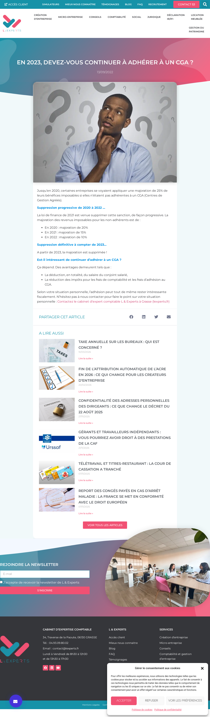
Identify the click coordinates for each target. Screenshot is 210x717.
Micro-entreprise (70, 17)
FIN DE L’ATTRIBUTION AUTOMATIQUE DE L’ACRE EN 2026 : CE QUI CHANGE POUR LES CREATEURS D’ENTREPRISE (122, 375)
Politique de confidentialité (168, 709)
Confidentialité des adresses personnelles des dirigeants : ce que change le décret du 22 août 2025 (124, 406)
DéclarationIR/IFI (176, 17)
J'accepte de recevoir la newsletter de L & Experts (41, 582)
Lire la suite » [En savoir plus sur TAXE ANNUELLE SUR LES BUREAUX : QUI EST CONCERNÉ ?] (86, 358)
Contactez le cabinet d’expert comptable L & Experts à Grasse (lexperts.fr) (113, 301)
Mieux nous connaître (80, 4)
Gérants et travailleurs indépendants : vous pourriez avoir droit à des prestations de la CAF (125, 438)
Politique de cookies (142, 709)
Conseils (95, 17)
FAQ (140, 4)
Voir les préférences (185, 700)
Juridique (154, 17)
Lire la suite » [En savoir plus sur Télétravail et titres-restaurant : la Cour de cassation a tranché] (86, 480)
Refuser (151, 700)
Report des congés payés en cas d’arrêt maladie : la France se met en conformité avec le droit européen (121, 496)
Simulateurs (50, 4)
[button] (202, 668)
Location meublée (198, 17)
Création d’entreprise (43, 17)
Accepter (124, 700)
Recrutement (157, 4)
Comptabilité (117, 17)
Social (136, 17)
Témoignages (110, 4)
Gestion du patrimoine (196, 29)
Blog (128, 4)
